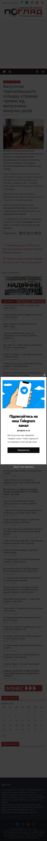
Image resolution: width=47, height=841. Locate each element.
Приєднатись (23, 450)
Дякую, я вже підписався (23, 467)
